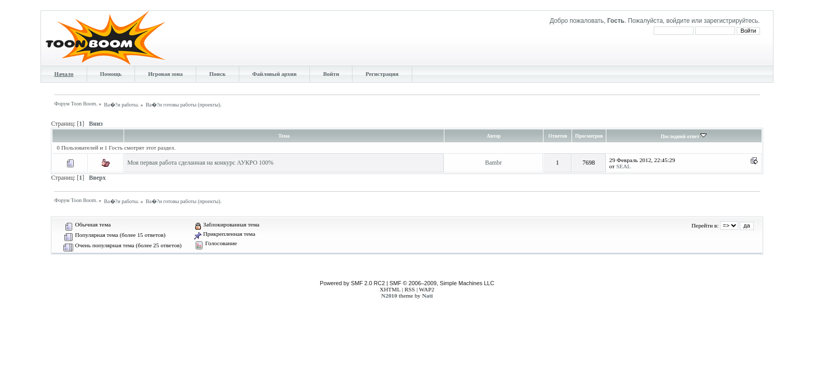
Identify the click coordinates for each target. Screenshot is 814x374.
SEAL (623, 166)
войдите (677, 20)
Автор (494, 136)
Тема (284, 136)
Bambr (493, 162)
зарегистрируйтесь (731, 20)
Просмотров (589, 136)
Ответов (557, 136)
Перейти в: (704, 225)
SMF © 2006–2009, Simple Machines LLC (441, 283)
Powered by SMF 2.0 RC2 (352, 283)
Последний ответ (684, 136)
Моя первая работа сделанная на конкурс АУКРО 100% (200, 162)
